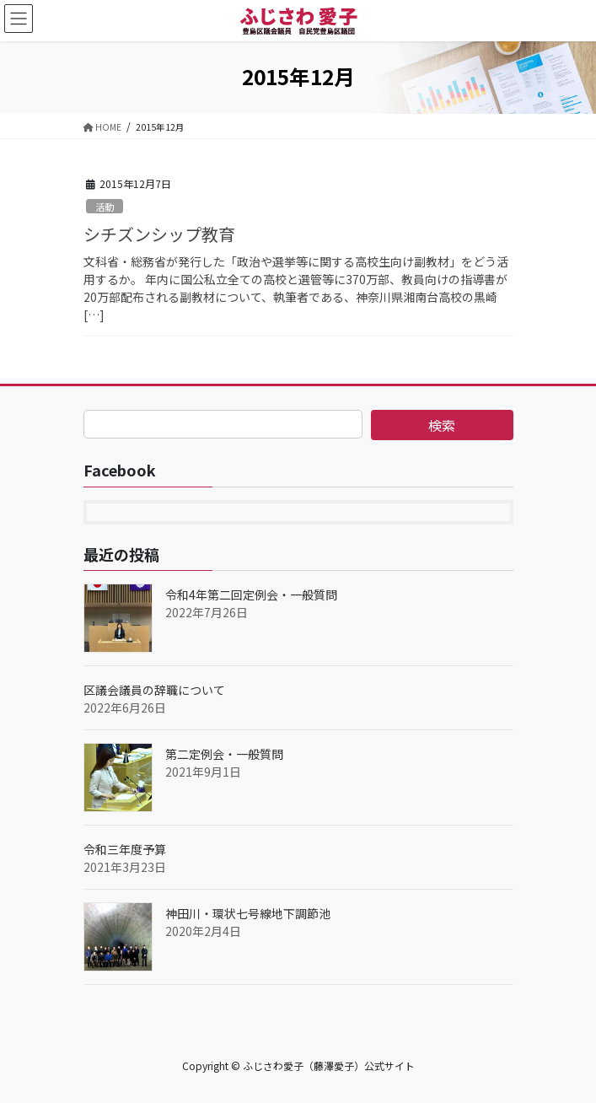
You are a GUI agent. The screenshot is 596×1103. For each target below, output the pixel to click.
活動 (104, 206)
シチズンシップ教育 (159, 234)
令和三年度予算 (124, 849)
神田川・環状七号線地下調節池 (247, 913)
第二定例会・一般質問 (224, 753)
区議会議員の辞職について (154, 689)
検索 (441, 425)
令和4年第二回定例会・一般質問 (251, 594)
